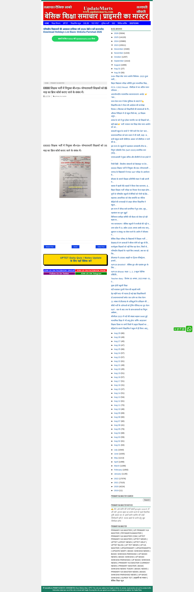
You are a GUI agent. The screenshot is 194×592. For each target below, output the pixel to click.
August (117, 65)
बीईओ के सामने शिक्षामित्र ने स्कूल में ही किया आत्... (130, 328)
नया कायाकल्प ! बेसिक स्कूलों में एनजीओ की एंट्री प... (130, 224)
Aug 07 (117, 421)
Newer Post (49, 247)
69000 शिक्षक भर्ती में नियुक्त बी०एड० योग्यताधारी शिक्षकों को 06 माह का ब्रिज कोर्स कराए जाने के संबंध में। (75, 90)
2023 (116, 45)
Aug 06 (117, 425)
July (116, 450)
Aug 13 (117, 397)
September (119, 61)
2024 (116, 41)
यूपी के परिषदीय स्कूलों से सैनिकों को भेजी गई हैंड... (130, 194)
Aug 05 (117, 429)
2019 (116, 490)
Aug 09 (117, 413)
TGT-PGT (95, 23)
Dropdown (134, 23)
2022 (116, 478)
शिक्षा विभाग (56, 23)
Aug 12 (117, 401)
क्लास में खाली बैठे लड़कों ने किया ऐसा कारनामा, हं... (130, 186)
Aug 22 (117, 361)
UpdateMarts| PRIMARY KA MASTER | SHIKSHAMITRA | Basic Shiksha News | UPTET (69, 588)
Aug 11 (117, 405)
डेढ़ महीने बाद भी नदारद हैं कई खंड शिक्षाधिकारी (128, 293)
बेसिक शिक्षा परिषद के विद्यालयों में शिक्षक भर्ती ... (129, 239)
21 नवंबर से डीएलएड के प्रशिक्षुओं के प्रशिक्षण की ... (130, 301)
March (117, 466)
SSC (113, 23)
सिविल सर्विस (122, 23)
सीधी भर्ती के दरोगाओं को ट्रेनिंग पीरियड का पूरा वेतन (130, 305)
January (118, 474)
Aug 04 (117, 433)
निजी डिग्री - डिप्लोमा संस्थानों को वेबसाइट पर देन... (129, 164)
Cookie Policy (138, 590)
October (118, 57)
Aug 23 (117, 357)
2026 (116, 33)
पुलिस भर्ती (105, 23)
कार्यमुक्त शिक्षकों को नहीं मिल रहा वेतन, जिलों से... (129, 247)
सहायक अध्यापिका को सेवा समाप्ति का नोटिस (128, 198)
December (119, 49)
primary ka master (60, 96)
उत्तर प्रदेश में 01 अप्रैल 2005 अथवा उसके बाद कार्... (130, 228)
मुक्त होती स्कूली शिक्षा (119, 285)
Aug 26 (117, 345)
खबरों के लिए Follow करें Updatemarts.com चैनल (76, 39)
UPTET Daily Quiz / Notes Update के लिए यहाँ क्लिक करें (75, 259)
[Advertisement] (75, 61)
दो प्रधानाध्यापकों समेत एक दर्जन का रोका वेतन (128, 297)
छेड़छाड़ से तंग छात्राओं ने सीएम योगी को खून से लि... (130, 243)
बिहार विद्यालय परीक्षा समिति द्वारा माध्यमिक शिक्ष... (130, 83)
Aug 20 (117, 369)
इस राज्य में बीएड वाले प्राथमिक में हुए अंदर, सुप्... (129, 209)
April (116, 462)
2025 (116, 37)
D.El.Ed (86, 23)
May (116, 458)
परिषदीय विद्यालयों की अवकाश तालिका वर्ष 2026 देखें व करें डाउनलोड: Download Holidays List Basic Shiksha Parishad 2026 (73, 30)
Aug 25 (117, 349)
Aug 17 (117, 381)
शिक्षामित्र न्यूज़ (76, 23)
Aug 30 (117, 72)
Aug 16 (117, 385)
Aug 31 (117, 68)
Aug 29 (117, 333)
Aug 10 (117, 409)
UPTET (65, 23)
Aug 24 (117, 353)
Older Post (101, 247)
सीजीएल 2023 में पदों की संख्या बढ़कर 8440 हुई (129, 316)
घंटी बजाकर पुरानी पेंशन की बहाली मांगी (125, 289)
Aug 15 (117, 389)
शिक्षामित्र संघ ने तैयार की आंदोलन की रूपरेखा (128, 105)
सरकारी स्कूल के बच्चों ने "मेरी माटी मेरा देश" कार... (129, 131)
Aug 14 (117, 393)
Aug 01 (117, 445)
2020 (116, 486)
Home (47, 23)
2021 (116, 482)
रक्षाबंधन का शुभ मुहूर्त (119, 213)
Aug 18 (117, 377)
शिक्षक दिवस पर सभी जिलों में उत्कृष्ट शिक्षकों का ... (130, 324)
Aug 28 (117, 337)
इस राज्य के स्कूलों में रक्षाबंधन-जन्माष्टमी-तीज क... (129, 146)
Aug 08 (117, 417)
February (118, 470)
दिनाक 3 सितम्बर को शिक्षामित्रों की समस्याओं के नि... (130, 109)
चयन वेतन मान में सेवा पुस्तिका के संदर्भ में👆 (127, 101)
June (116, 454)
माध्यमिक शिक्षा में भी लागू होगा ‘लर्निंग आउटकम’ (129, 320)
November (119, 53)
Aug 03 (117, 437)
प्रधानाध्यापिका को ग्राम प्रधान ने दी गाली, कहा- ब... (129, 135)
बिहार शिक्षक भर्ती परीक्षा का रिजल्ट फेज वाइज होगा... (131, 190)
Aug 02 (117, 441)
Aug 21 (117, 365)
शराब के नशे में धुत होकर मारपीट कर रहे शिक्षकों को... (130, 120)
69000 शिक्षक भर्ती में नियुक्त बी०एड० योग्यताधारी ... (130, 168)
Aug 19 (117, 373)
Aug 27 (117, 341)
